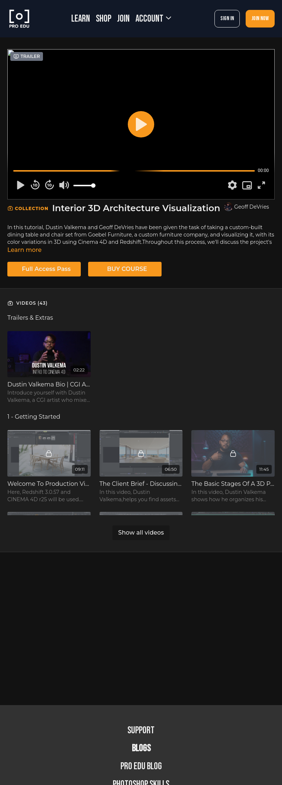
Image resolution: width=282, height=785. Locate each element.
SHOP (103, 19)
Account (153, 19)
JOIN (123, 19)
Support (141, 730)
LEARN (80, 19)
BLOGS (141, 748)
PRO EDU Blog (141, 766)
